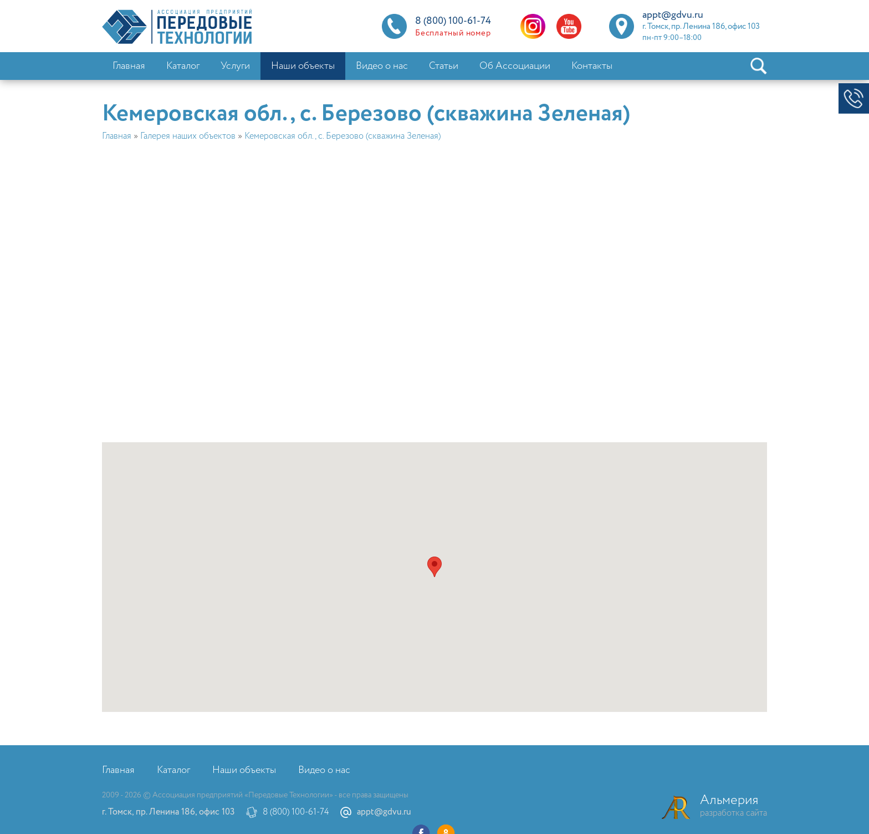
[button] (434, 567)
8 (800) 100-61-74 (296, 812)
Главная (116, 136)
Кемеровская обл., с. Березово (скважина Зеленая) (342, 136)
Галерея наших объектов (188, 136)
